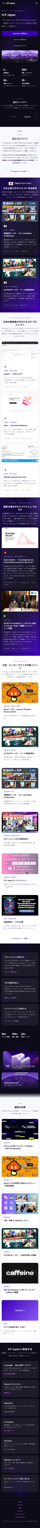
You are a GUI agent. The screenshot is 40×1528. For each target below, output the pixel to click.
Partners (20, 1511)
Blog (20, 1508)
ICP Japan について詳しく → (20, 171)
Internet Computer (32, 1521)
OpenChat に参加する (20, 33)
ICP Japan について (20, 46)
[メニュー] (36, 3)
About (20, 1502)
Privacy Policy (20, 1514)
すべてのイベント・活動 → (20, 938)
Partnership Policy (20, 1517)
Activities (20, 1505)
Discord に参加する (20, 39)
